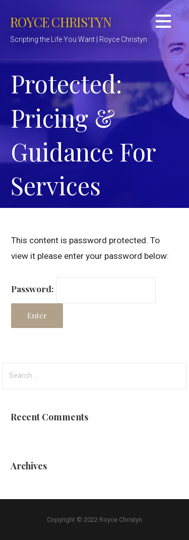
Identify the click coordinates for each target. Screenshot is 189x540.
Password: (83, 288)
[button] (163, 23)
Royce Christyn (60, 21)
